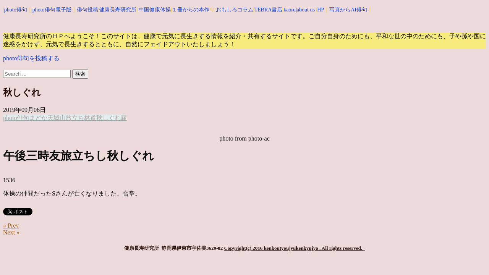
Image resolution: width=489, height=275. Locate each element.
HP (320, 10)
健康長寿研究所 (117, 10)
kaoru (289, 10)
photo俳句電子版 (51, 10)
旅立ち (75, 118)
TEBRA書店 (268, 10)
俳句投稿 (87, 10)
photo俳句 (15, 10)
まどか (38, 118)
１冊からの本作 (190, 10)
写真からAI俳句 (348, 10)
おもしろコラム (234, 10)
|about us (305, 10)
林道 (90, 118)
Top (471, 257)
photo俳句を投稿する (31, 58)
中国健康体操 (155, 10)
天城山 (56, 118)
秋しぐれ (108, 118)
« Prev (11, 225)
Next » (11, 232)
